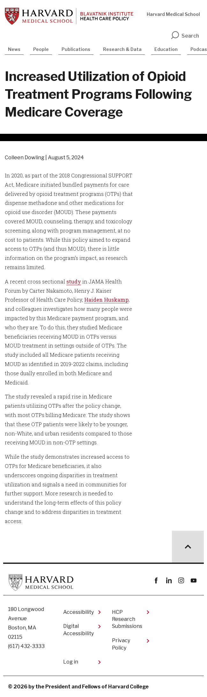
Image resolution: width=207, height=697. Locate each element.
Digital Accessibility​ (78, 629)
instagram (181, 580)
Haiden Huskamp (106, 299)
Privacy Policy (121, 643)
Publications (76, 49)
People (41, 49)
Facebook (156, 580)
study (73, 281)
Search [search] (184, 36)
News (14, 49)
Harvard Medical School (173, 14)
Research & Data (122, 49)
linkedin (168, 580)
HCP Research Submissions (127, 619)
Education (166, 49)
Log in (70, 662)
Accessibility (78, 612)
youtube (193, 580)
